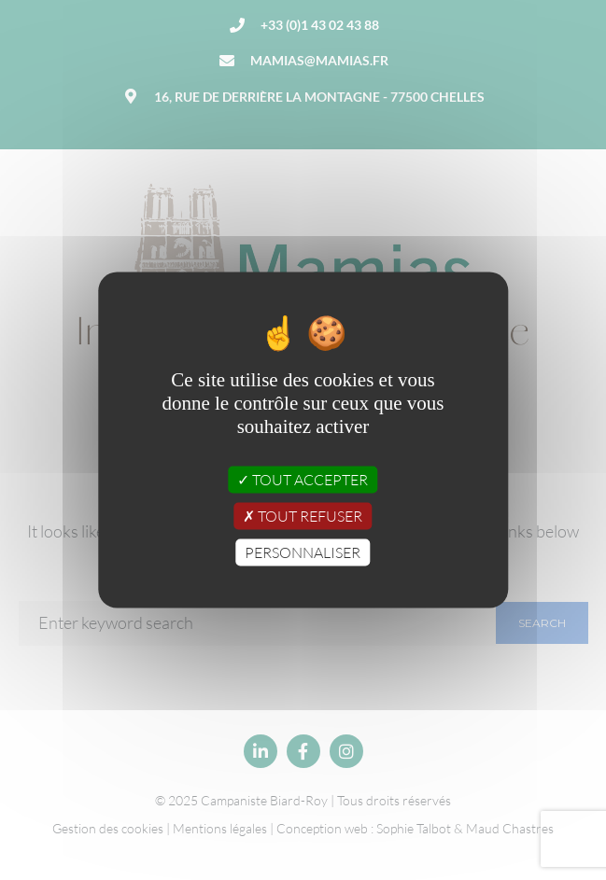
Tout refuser (302, 516)
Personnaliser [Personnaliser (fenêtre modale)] (302, 552)
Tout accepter (302, 478)
